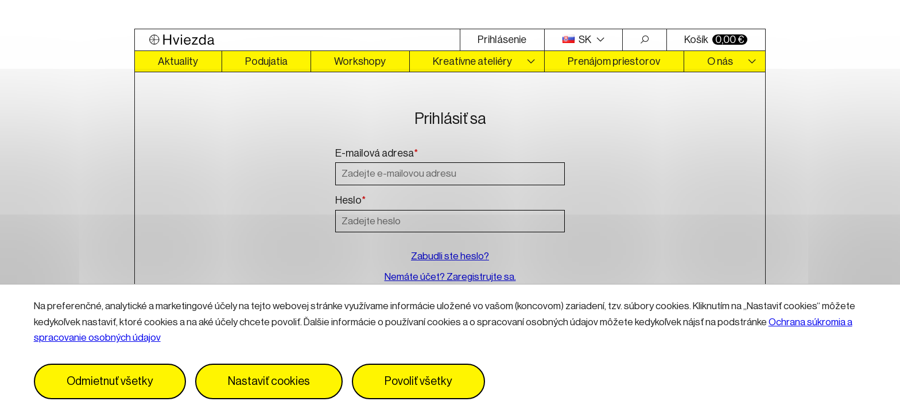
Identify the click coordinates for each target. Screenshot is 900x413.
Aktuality (178, 61)
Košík (715, 39)
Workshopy (360, 61)
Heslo (350, 200)
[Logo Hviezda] (297, 39)
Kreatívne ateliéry (472, 61)
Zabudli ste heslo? (450, 256)
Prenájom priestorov (614, 61)
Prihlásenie (502, 39)
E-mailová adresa (376, 153)
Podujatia (266, 61)
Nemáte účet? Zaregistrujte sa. (450, 277)
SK (577, 39)
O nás (720, 61)
